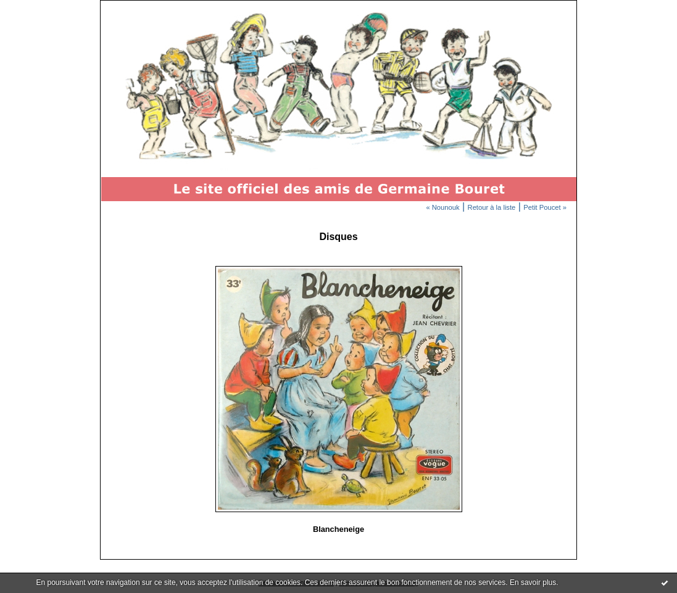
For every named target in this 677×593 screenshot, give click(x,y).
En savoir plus (533, 582)
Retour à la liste (492, 207)
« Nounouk (442, 207)
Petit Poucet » (545, 207)
